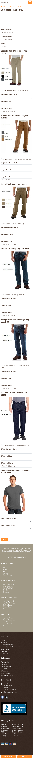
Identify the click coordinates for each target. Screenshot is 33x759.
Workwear (4, 671)
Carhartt (5, 567)
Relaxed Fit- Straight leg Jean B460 (13, 295)
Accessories (5, 662)
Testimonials (5, 649)
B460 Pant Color (6, 312)
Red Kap (5, 573)
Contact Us (4, 653)
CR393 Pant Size (6, 456)
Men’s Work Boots (8, 601)
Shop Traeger (5, 673)
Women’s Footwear (9, 609)
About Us (4, 642)
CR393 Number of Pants (9, 449)
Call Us (24, 757)
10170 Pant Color (6, 177)
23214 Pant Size (6, 101)
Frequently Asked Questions (10, 647)
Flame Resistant (8, 588)
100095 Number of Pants (9, 227)
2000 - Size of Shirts (8, 525)
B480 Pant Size (6, 378)
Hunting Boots (7, 605)
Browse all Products (17, 557)
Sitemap (4, 651)
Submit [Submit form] (4, 540)
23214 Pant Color (6, 108)
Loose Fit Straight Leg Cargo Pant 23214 (15, 90)
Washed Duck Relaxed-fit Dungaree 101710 (16, 159)
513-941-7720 (12, 692)
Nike (4, 571)
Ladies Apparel (6, 666)
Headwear (6, 592)
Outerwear (4, 669)
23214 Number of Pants (9, 94)
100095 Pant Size (7, 234)
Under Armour (7, 575)
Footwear (4, 664)
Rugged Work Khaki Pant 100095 (12, 224)
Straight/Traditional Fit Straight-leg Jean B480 (15, 367)
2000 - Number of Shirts (9, 518)
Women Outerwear (9, 620)
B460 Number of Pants (8, 298)
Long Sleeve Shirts (9, 622)
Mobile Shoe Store (7, 675)
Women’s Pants (8, 626)
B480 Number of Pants (8, 371)
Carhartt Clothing (8, 584)
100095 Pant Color (7, 241)
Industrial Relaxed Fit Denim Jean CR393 (15, 445)
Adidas (5, 569)
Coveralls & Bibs (8, 586)
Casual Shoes (7, 607)
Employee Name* (7, 29)
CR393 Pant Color (7, 463)
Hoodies (5, 590)
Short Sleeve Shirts (9, 624)
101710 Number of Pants (9, 163)
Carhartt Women (8, 618)
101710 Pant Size (6, 170)
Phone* (3, 43)
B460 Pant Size (6, 305)
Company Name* (6, 36)
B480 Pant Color (6, 385)
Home (3, 640)
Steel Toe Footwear (9, 603)
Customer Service (7, 644)
